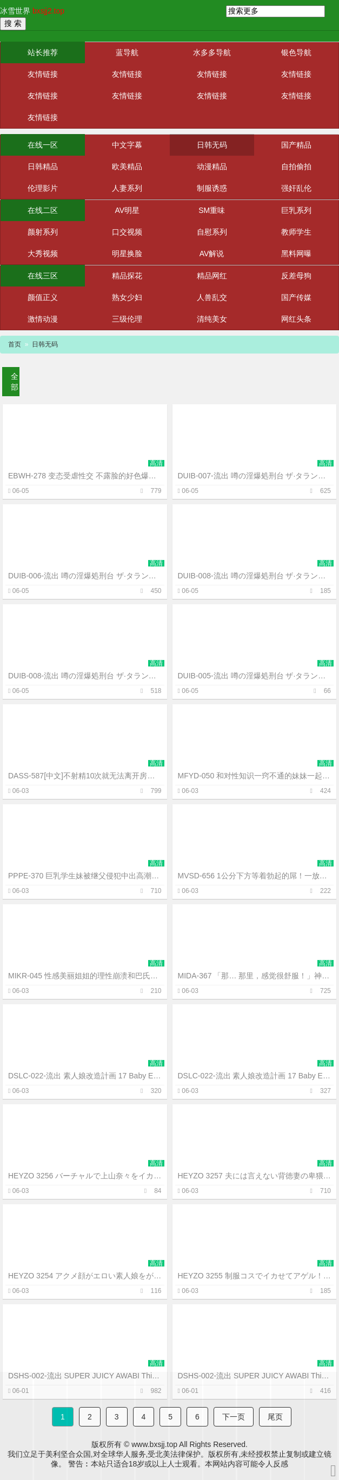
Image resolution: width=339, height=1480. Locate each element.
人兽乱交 (212, 297)
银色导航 (296, 52)
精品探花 (127, 275)
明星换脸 (127, 253)
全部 (14, 381)
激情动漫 (43, 319)
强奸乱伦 (296, 188)
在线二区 (43, 210)
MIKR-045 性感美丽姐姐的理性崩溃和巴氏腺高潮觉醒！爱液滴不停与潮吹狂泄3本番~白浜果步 (85, 975)
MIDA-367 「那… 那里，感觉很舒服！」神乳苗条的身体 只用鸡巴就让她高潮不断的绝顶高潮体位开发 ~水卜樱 (254, 975)
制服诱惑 (212, 188)
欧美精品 (127, 166)
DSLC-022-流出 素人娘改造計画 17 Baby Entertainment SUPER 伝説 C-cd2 (254, 1075)
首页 (14, 344)
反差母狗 (296, 275)
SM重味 (211, 210)
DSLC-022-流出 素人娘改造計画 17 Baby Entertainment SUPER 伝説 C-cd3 (85, 1075)
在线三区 (43, 275)
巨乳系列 (296, 210)
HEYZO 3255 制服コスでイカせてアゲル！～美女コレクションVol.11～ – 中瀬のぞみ (254, 1275)
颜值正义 (43, 297)
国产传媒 (296, 297)
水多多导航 (212, 52)
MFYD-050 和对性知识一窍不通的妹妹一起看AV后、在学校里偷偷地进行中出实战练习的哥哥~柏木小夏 (254, 775)
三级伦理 (127, 319)
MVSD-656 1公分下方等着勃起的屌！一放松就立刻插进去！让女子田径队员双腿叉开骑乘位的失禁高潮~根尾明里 (254, 875)
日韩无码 (212, 145)
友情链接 (43, 74)
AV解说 (212, 253)
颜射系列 (43, 232)
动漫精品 (212, 166)
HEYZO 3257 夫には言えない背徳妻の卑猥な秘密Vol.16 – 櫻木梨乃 (254, 1175)
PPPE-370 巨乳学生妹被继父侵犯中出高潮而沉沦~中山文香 (85, 875)
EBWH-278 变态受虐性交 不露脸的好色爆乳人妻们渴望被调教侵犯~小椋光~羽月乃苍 (85, 475)
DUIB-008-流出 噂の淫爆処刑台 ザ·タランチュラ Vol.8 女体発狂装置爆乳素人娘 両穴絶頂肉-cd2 (254, 575)
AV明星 (127, 210)
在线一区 (43, 145)
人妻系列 (127, 188)
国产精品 (296, 145)
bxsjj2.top (48, 10)
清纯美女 (212, 319)
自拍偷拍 (296, 166)
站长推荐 (43, 52)
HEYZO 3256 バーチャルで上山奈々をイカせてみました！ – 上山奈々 (85, 1175)
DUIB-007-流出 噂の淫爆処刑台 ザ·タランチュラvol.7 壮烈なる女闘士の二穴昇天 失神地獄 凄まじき (254, 475)
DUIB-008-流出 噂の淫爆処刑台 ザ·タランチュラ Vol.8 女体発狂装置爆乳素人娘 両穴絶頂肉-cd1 (85, 675)
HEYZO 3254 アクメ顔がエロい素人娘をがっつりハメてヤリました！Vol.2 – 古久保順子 (85, 1275)
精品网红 (212, 275)
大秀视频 (43, 253)
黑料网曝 (296, 253)
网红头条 (296, 319)
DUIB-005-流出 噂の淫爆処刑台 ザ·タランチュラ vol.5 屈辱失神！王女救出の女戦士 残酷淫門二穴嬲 (254, 675)
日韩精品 (43, 166)
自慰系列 (212, 232)
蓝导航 (127, 52)
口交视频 (127, 232)
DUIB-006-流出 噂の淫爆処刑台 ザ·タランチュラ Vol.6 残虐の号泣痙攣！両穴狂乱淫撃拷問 (85, 575)
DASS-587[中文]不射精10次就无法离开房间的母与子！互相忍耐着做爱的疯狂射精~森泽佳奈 (85, 775)
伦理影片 (43, 188)
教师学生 (296, 232)
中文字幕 (127, 145)
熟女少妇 (127, 297)
